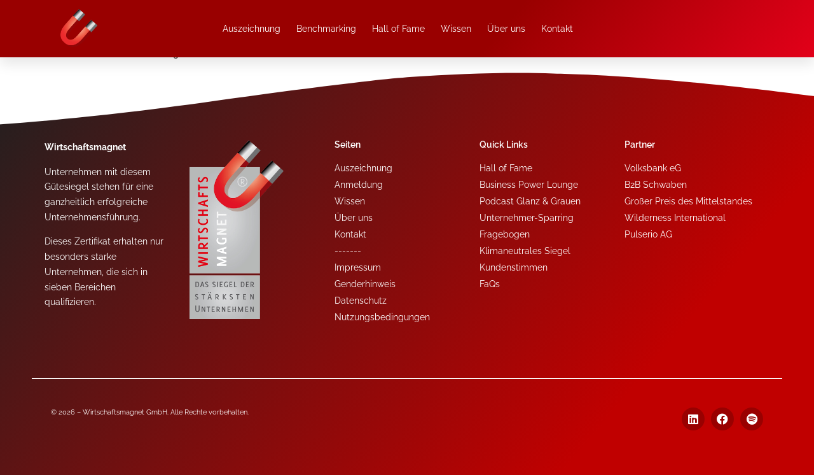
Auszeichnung (251, 29)
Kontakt (557, 29)
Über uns (506, 29)
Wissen (456, 29)
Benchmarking (326, 29)
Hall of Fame (398, 29)
